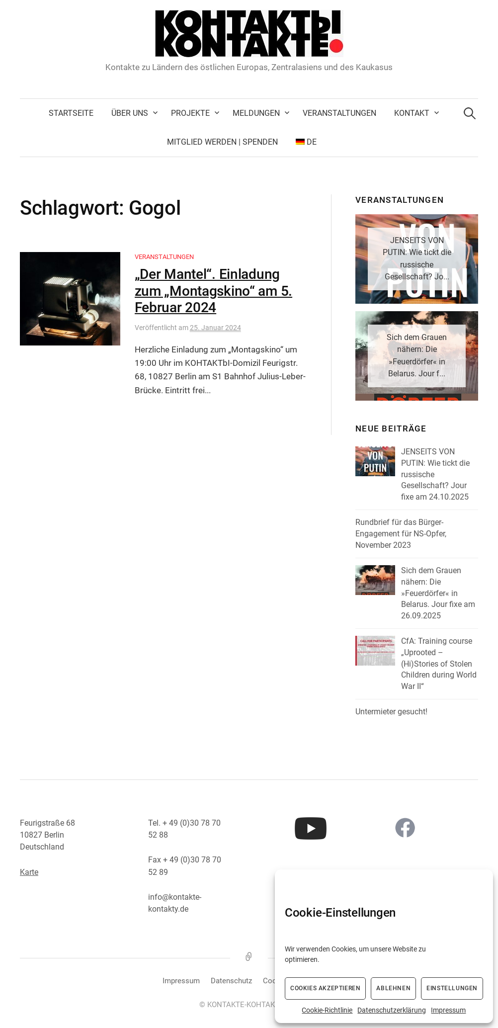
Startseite (71, 113)
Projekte (190, 113)
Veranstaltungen (339, 113)
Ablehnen (393, 988)
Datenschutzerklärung (391, 1010)
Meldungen (256, 113)
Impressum (448, 1010)
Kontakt (411, 113)
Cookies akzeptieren (325, 988)
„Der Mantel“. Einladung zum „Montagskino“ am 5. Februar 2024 (214, 291)
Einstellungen (452, 988)
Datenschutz (231, 980)
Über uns (129, 113)
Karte (29, 872)
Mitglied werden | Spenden (222, 142)
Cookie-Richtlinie (327, 1010)
